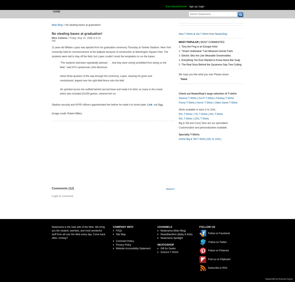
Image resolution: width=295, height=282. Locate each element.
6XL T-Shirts (185, 114)
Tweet (183, 79)
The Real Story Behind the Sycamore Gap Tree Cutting (212, 64)
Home (56, 11)
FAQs (119, 230)
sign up (193, 6)
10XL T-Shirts (201, 118)
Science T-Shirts (188, 98)
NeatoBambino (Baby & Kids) (176, 234)
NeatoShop (221, 34)
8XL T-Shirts (216, 114)
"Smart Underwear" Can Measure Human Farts (207, 51)
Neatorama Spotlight (171, 238)
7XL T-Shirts (201, 114)
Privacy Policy (123, 244)
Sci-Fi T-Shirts (206, 98)
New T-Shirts (186, 34)
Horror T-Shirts (205, 102)
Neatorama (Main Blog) (173, 230)
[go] (240, 14)
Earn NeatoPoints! (176, 6)
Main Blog (57, 25)
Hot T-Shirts (202, 34)
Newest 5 (170, 189)
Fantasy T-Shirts (225, 98)
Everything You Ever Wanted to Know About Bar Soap (211, 60)
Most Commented (212, 42)
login (201, 6)
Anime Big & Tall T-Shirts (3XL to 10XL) (200, 139)
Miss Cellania (59, 38)
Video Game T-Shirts (226, 102)
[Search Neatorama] (213, 14)
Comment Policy (125, 241)
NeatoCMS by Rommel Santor (279, 279)
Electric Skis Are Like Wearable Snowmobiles (206, 55)
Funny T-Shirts (187, 102)
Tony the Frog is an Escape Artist (199, 46)
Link (149, 104)
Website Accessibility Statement (133, 248)
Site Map (121, 234)
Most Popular (189, 42)
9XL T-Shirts (185, 118)
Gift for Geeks (168, 248)
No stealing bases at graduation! (77, 33)
